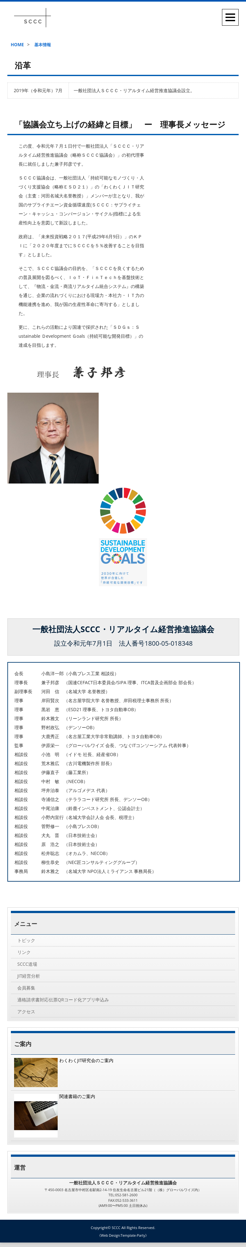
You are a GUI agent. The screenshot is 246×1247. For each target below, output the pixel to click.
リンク (24, 953)
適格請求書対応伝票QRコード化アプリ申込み (63, 1003)
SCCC (115, 1232)
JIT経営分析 (28, 978)
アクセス (26, 1016)
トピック (26, 940)
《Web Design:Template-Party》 (123, 1240)
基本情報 (44, 44)
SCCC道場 (27, 966)
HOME (17, 44)
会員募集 (26, 991)
